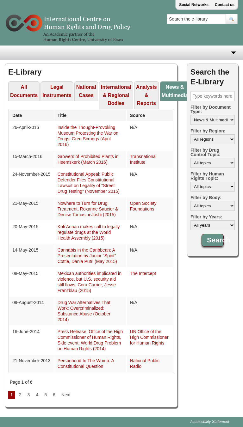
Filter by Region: (207, 131)
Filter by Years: (206, 217)
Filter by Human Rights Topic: (207, 176)
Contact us (224, 5)
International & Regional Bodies (116, 95)
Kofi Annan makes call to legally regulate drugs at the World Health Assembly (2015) (89, 232)
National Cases (86, 91)
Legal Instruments (57, 91)
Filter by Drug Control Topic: (205, 152)
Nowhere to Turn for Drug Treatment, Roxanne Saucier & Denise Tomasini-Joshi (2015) (88, 209)
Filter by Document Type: (210, 109)
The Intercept (143, 273)
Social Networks (194, 5)
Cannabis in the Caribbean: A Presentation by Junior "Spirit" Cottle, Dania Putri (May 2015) (87, 255)
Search (215, 240)
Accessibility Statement (209, 421)
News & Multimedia (175, 91)
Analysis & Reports (146, 95)
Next (66, 394)
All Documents (24, 91)
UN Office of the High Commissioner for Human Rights (149, 337)
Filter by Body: (205, 197)
